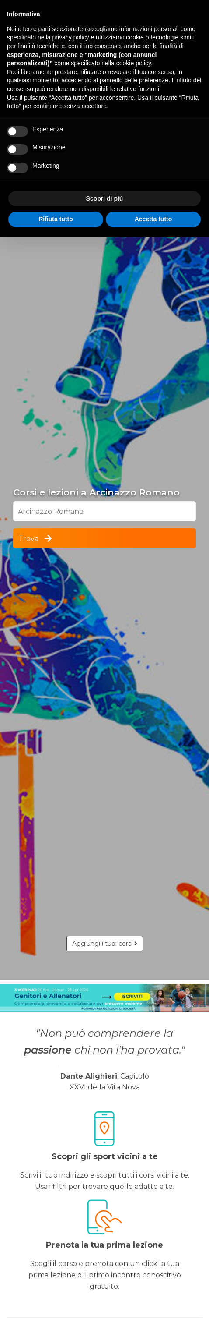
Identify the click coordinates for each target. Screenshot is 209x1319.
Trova (35, 538)
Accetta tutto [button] (153, 219)
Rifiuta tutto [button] (55, 219)
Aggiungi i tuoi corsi (104, 944)
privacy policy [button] (70, 37)
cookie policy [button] (133, 63)
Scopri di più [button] (104, 198)
